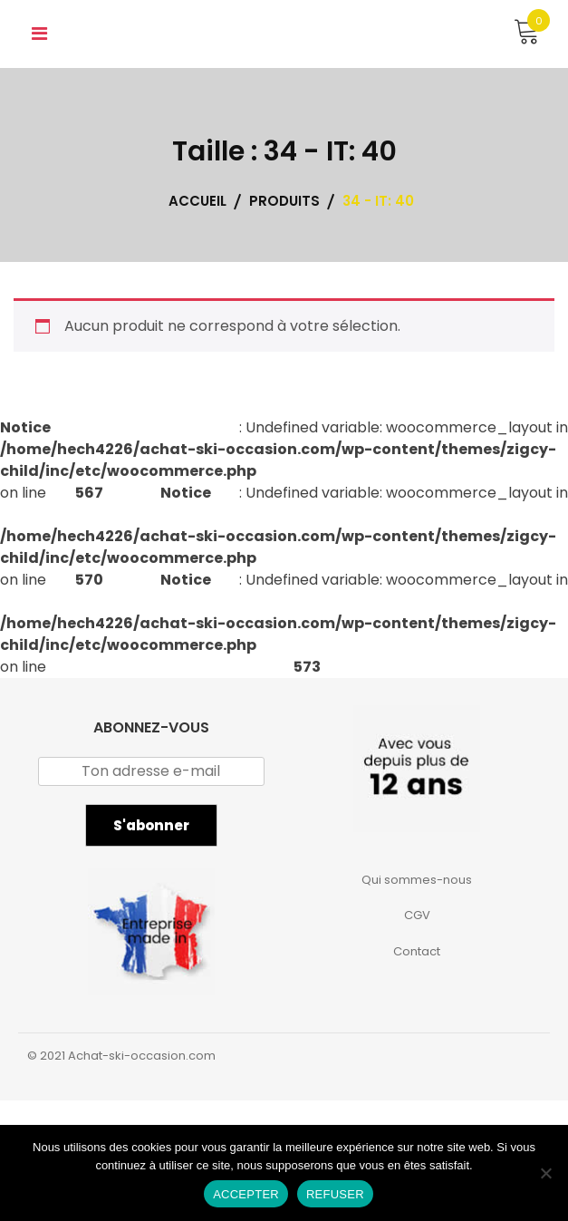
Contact (416, 951)
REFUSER (335, 1194)
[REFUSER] (545, 1173)
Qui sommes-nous (416, 879)
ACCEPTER (246, 1194)
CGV (417, 915)
